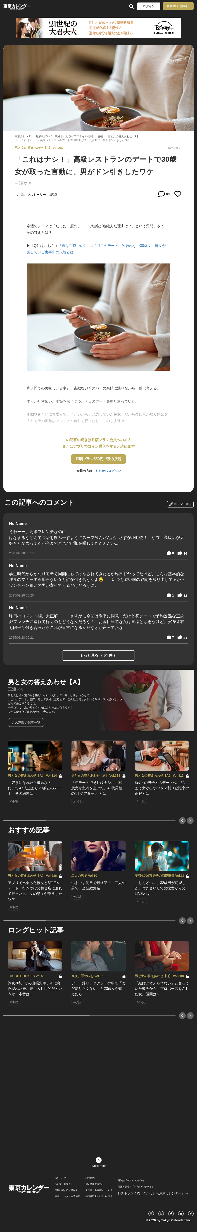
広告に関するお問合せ (66, 1190)
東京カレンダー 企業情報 (67, 1196)
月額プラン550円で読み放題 (98, 459)
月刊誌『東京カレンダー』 (131, 1180)
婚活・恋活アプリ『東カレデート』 (136, 1187)
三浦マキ (23, 183)
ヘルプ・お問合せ (64, 1184)
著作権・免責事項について (99, 1190)
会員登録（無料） (178, 6)
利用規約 (90, 1178)
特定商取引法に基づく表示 (99, 1196)
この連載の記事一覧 (26, 722)
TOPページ (60, 1178)
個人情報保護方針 (94, 1184)
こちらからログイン (106, 471)
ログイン (149, 6)
